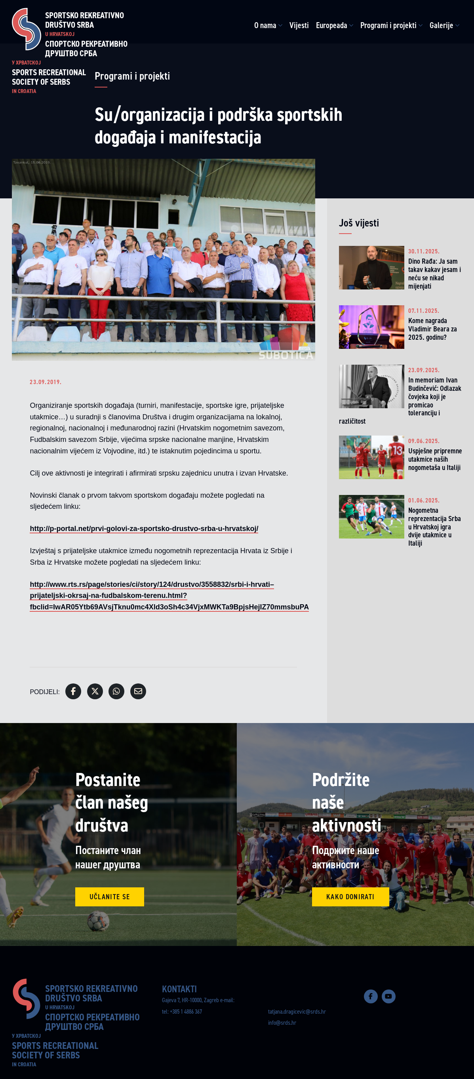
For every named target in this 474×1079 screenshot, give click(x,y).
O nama (265, 25)
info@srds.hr (282, 1022)
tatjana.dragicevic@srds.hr (297, 1011)
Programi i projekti (388, 25)
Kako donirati (350, 897)
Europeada (331, 25)
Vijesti (299, 25)
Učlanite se (109, 897)
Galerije (441, 25)
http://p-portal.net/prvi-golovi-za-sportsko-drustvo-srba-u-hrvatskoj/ (144, 529)
